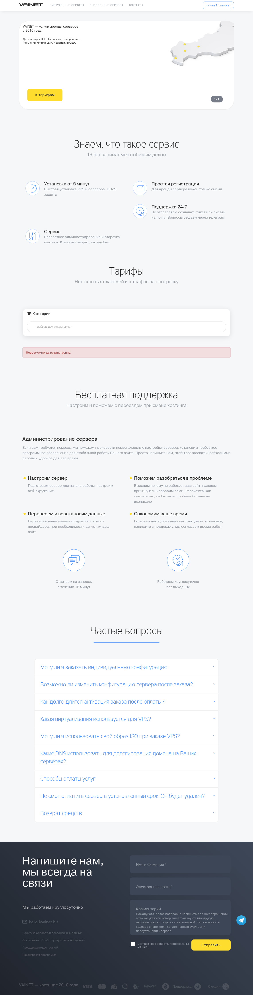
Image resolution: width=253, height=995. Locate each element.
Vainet (31, 5)
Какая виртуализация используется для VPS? (95, 719)
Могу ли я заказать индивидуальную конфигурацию (103, 667)
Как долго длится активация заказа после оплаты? (102, 702)
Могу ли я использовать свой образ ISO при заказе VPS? (110, 736)
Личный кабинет (218, 5)
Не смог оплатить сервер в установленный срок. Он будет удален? (122, 796)
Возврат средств (61, 813)
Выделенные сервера (106, 5)
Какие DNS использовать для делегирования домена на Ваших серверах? (118, 758)
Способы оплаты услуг (67, 779)
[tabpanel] (126, 74)
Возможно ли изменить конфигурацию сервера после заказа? (116, 685)
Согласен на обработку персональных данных (160, 945)
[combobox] (126, 326)
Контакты (135, 5)
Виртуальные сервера (67, 5)
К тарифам (44, 113)
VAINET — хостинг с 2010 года (48, 985)
